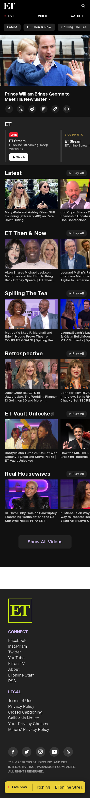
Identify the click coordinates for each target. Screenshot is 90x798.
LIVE (11, 16)
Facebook (17, 641)
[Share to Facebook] (9, 110)
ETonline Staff (21, 675)
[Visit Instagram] (40, 752)
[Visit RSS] (68, 752)
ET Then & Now (39, 27)
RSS (12, 681)
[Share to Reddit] (32, 110)
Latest (12, 27)
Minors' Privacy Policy (28, 730)
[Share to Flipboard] (43, 110)
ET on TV (16, 664)
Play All (76, 173)
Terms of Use (20, 701)
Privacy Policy (21, 706)
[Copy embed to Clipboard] (66, 110)
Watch (19, 157)
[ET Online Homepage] (11, 6)
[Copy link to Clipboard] (55, 110)
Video (42, 16)
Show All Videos (45, 542)
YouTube (16, 658)
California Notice (23, 718)
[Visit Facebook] (13, 752)
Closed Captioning (25, 712)
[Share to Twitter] (20, 110)
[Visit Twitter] (26, 752)
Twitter (14, 652)
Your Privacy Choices (28, 724)
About (14, 669)
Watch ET (78, 16)
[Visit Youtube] (54, 752)
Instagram (17, 646)
